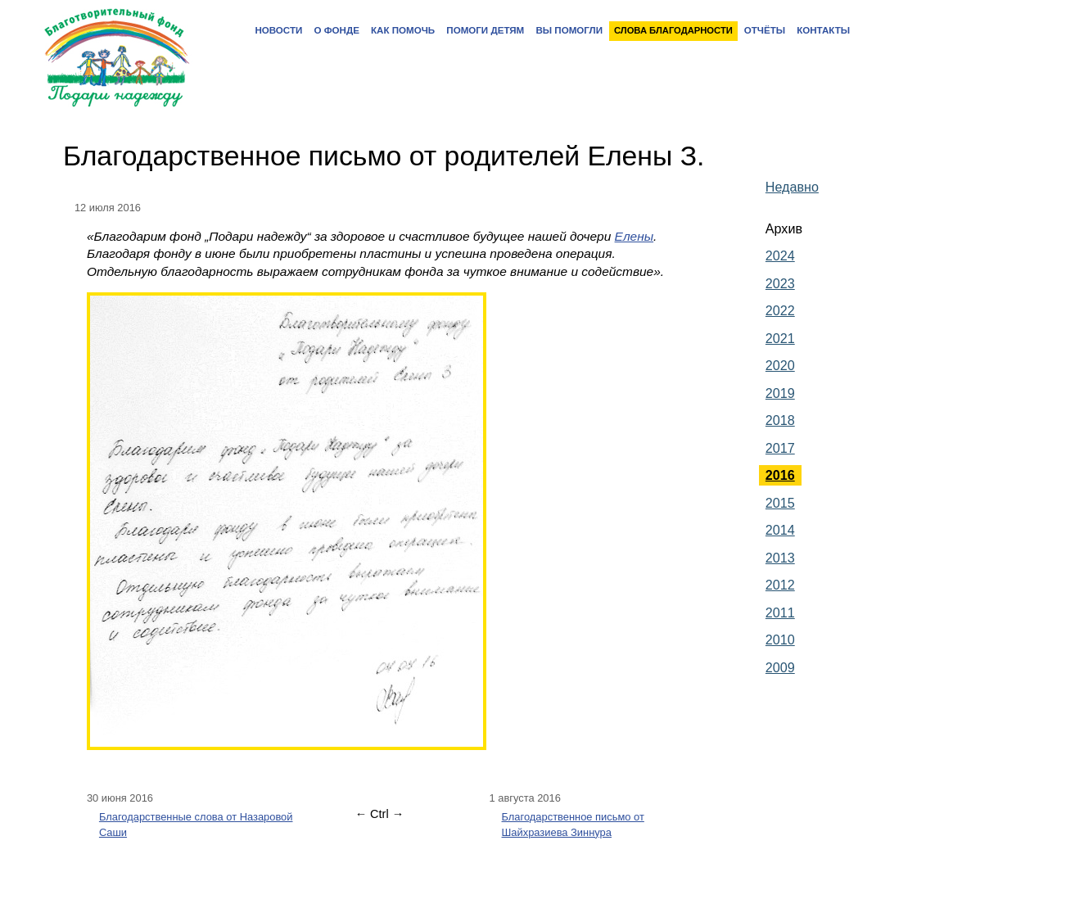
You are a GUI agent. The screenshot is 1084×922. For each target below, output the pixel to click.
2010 (780, 639)
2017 (780, 448)
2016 (780, 475)
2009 (780, 667)
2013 (780, 557)
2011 (780, 612)
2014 (780, 529)
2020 (780, 365)
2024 (780, 255)
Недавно (792, 186)
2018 (780, 420)
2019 (780, 393)
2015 (780, 502)
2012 (780, 584)
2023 (780, 283)
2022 (780, 310)
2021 (780, 338)
